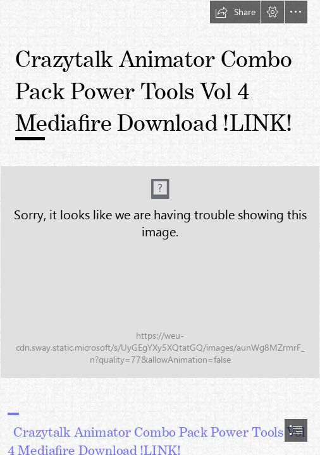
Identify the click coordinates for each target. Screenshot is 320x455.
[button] (235, 12)
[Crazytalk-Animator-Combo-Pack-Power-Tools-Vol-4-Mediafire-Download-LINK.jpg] (160, 272)
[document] (160, 227)
